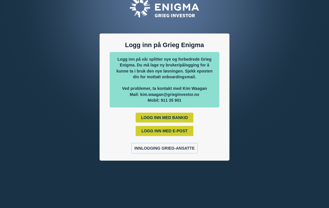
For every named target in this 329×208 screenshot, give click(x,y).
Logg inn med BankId (164, 117)
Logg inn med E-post (164, 131)
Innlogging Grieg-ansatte (164, 148)
